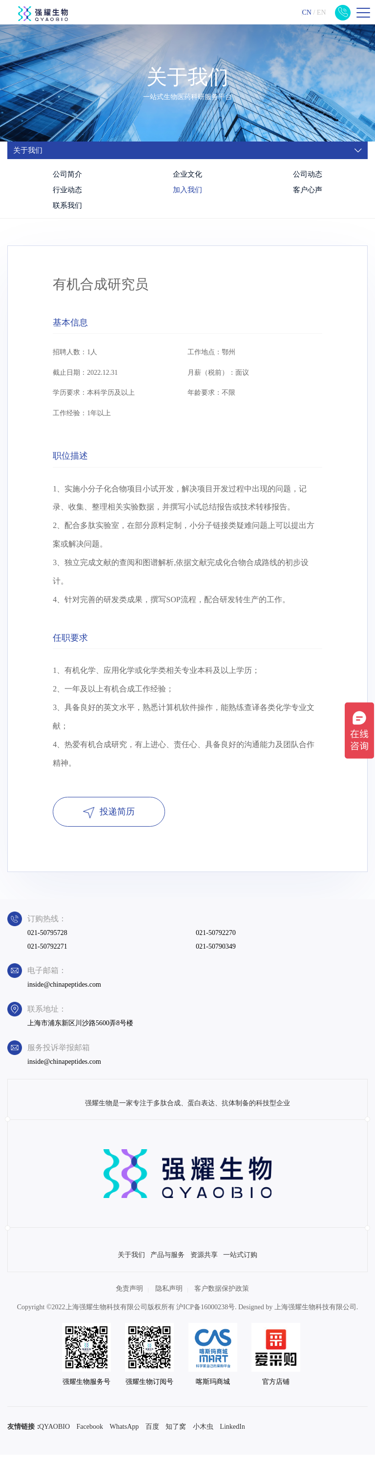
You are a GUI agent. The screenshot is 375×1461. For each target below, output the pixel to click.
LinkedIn (232, 1433)
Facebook (90, 1433)
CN (306, 12)
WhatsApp (124, 1433)
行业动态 (67, 190)
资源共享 (204, 1261)
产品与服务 (167, 1261)
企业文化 (187, 174)
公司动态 (307, 174)
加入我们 (187, 190)
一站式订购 (240, 1261)
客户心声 (307, 190)
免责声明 (129, 1295)
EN (321, 12)
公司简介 (67, 174)
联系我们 (67, 205)
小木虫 (203, 1433)
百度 (152, 1433)
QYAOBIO (54, 1433)
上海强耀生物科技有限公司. (316, 1314)
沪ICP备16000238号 (205, 1314)
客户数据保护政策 (221, 1295)
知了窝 (176, 1433)
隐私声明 (169, 1295)
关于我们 (131, 1261)
